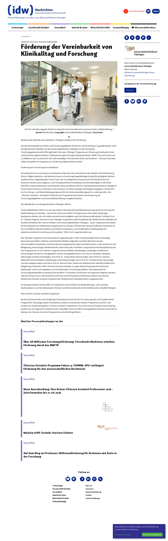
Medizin (130, 90)
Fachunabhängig (121, 27)
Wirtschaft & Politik (100, 27)
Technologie (17, 27)
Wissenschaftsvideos (144, 27)
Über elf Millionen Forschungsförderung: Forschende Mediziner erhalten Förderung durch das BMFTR (69, 343)
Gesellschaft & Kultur (38, 27)
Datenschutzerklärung (93, 492)
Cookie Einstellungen (93, 498)
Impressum (89, 489)
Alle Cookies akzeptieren (152, 534)
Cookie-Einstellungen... (124, 534)
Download (98, 132)
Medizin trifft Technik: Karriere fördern (48, 433)
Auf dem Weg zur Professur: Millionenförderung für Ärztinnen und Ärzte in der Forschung (70, 455)
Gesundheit (60, 27)
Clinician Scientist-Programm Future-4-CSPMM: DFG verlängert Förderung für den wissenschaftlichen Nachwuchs (63, 367)
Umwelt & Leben (79, 27)
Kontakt (88, 495)
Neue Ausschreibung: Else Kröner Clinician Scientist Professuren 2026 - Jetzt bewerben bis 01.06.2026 (68, 391)
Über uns (89, 486)
